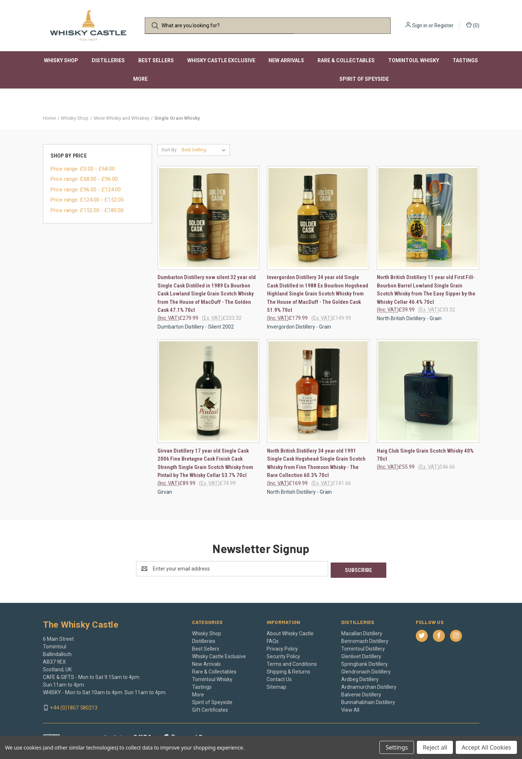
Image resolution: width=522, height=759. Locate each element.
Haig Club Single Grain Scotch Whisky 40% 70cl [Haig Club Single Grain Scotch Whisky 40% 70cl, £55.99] (425, 455)
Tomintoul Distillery (363, 647)
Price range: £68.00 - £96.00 (84, 179)
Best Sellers (156, 60)
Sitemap (276, 685)
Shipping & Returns (288, 670)
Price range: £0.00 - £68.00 (83, 169)
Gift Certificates (210, 708)
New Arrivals (286, 60)
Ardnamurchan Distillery (369, 685)
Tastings (465, 60)
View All (350, 708)
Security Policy (283, 655)
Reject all (435, 747)
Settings (397, 747)
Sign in (419, 25)
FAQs (273, 640)
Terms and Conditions (292, 662)
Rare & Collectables (346, 60)
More (140, 79)
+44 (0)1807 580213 (73, 706)
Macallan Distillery (361, 632)
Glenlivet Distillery (361, 655)
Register (444, 25)
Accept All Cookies (486, 747)
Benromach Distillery (364, 640)
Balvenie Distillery (361, 693)
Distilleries (108, 60)
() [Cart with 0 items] (472, 25)
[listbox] (205, 149)
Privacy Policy (282, 647)
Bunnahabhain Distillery (368, 701)
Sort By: (170, 149)
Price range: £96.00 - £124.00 (86, 189)
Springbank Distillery (364, 662)
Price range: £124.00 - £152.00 (87, 199)
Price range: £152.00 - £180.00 (87, 210)
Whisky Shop (61, 60)
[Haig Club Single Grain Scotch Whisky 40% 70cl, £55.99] (428, 391)
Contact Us (279, 678)
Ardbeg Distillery (360, 678)
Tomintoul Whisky (413, 60)
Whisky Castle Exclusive (221, 60)
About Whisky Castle (290, 632)
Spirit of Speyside (364, 79)
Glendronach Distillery (366, 670)
